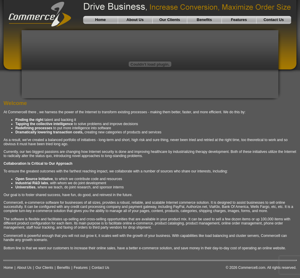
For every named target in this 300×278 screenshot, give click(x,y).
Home (8, 268)
